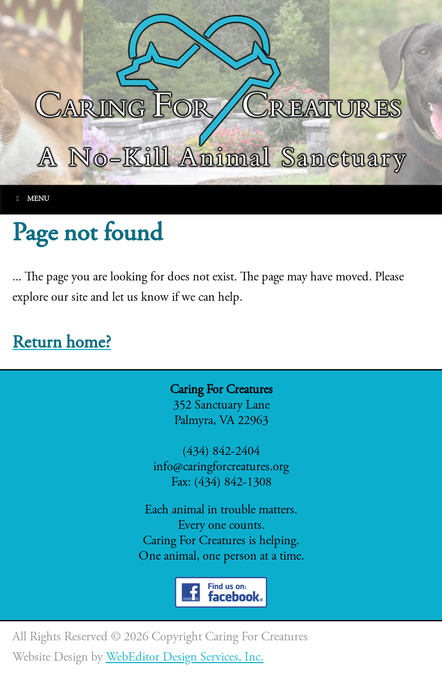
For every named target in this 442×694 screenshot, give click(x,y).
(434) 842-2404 (221, 452)
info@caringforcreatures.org (221, 467)
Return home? (61, 344)
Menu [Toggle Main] (31, 199)
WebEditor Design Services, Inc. (184, 657)
